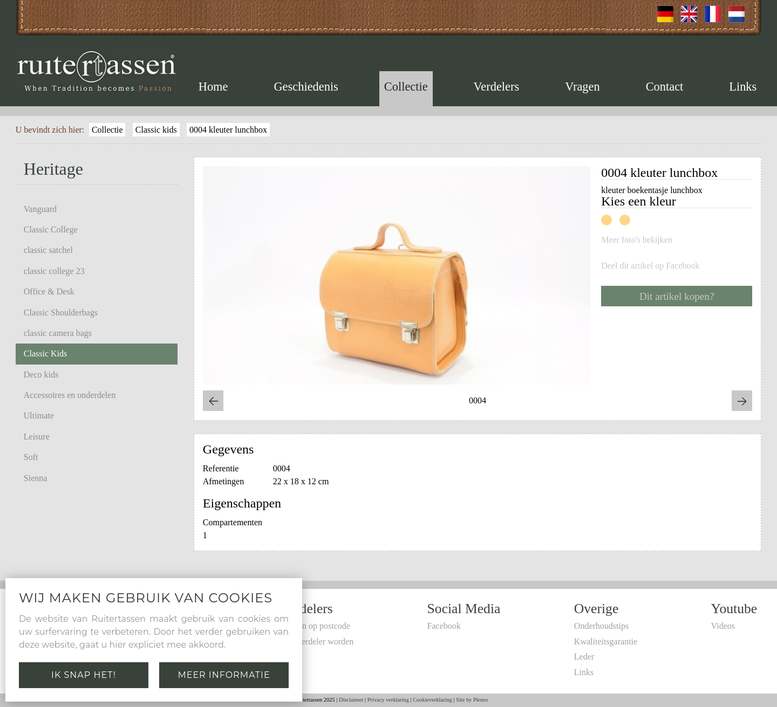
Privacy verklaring (388, 700)
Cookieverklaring (432, 700)
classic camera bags (58, 333)
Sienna (35, 478)
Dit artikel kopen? (676, 296)
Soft (31, 457)
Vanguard (40, 209)
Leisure (37, 436)
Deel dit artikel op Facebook (650, 266)
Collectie (406, 86)
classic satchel (48, 250)
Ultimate (39, 415)
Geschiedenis (306, 86)
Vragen (582, 86)
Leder (584, 656)
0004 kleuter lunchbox (228, 129)
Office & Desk (49, 291)
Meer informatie (224, 675)
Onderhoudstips (601, 625)
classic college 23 (54, 271)
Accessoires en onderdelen (70, 395)
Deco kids (41, 374)
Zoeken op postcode (315, 625)
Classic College (51, 229)
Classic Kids (45, 353)
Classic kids (156, 129)
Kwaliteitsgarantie (605, 641)
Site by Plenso (472, 700)
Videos (723, 625)
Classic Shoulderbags (61, 312)
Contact (665, 86)
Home (213, 86)
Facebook (444, 625)
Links (742, 86)
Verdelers (497, 86)
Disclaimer (351, 700)
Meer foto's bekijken (636, 240)
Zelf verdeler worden (317, 641)
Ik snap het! (83, 675)
